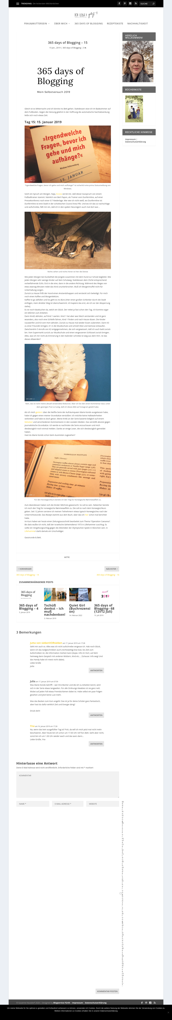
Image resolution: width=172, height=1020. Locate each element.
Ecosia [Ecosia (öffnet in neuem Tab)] (59, 208)
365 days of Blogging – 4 (28, 621)
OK (67, 1015)
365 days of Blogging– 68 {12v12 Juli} (104, 622)
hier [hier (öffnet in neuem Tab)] (87, 528)
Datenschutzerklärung (135, 155)
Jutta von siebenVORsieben (46, 657)
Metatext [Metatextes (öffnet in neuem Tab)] (29, 436)
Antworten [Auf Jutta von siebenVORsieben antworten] (96, 684)
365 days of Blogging (89, 32)
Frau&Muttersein (35, 32)
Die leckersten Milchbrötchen (46, 3)
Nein (76, 1015)
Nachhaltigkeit (137, 32)
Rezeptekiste (115, 32)
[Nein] (168, 1012)
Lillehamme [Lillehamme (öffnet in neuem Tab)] (30, 545)
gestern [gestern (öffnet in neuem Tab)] (39, 426)
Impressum (130, 153)
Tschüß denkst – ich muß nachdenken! (54, 624)
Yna (32, 740)
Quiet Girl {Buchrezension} (79, 622)
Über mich (61, 32)
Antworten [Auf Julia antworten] (96, 729)
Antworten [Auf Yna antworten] (96, 758)
